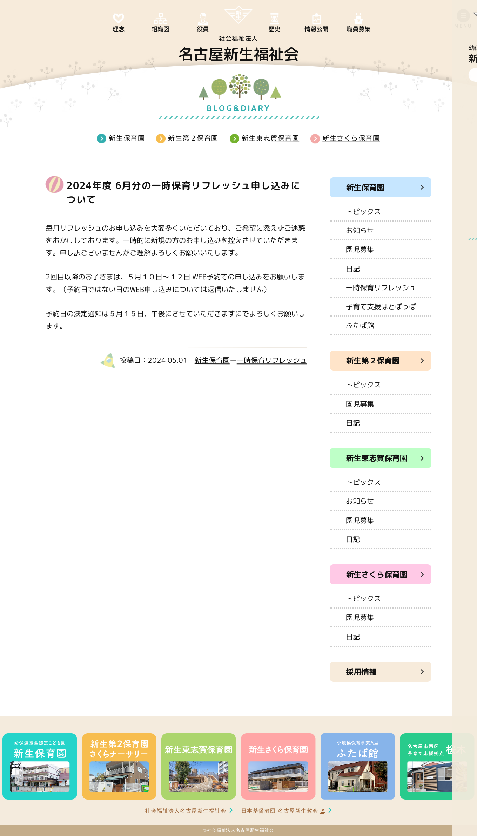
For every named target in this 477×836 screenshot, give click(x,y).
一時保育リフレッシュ (272, 360)
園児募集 (360, 249)
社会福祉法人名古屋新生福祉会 (186, 811)
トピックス (363, 211)
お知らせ (360, 230)
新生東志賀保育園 (270, 138)
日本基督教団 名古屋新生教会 (279, 811)
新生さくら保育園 (351, 138)
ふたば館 (360, 325)
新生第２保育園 (193, 138)
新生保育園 (127, 138)
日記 (353, 268)
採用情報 (361, 671)
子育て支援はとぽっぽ (381, 306)
